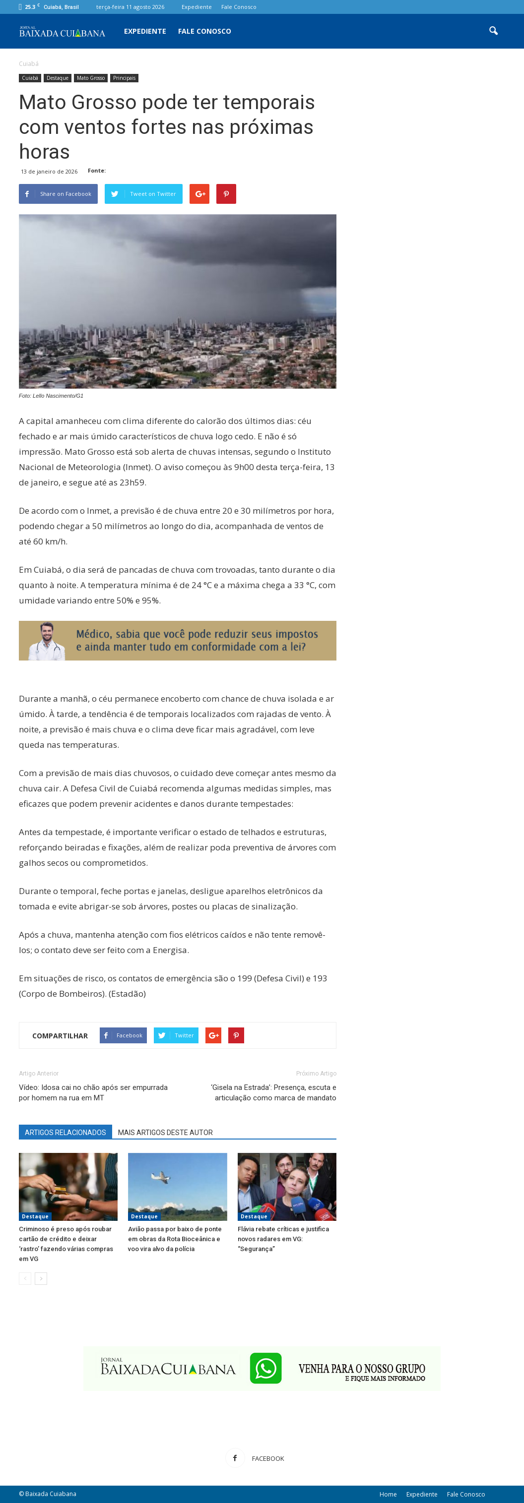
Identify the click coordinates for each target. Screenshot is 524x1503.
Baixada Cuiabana (50, 1494)
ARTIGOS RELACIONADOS (65, 1133)
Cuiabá (30, 77)
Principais (124, 77)
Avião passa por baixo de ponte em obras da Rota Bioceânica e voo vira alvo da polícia (175, 1239)
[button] (493, 31)
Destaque (57, 77)
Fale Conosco (239, 6)
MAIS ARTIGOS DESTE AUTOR (165, 1133)
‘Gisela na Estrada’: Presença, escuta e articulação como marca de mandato (273, 1092)
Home (388, 1494)
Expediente (197, 6)
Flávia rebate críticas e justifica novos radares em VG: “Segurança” (283, 1239)
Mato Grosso (91, 77)
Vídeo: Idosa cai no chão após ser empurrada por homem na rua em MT (93, 1092)
